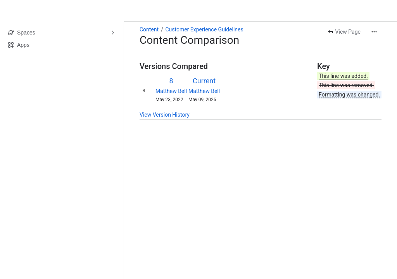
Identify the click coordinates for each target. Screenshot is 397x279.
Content (149, 29)
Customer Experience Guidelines (204, 29)
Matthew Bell (171, 91)
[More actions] (374, 32)
